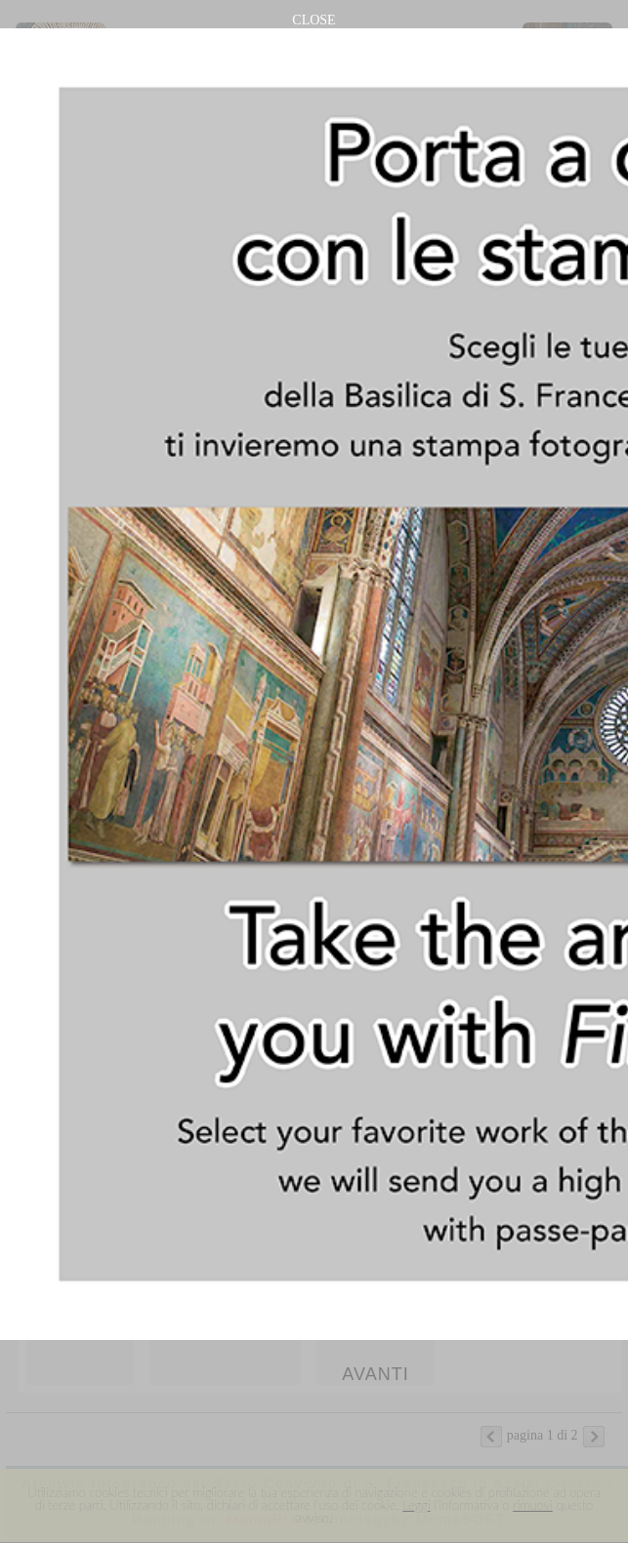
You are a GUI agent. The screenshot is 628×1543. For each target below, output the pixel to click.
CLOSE (313, 20)
